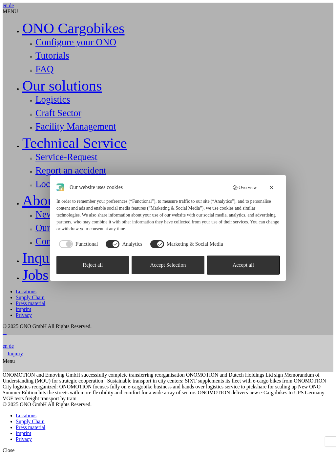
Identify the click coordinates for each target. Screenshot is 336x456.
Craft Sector (58, 113)
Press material (30, 303)
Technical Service (74, 143)
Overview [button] (244, 188)
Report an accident (70, 170)
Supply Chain (30, 297)
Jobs (35, 275)
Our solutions (62, 85)
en (6, 5)
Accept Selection (168, 265)
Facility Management (75, 126)
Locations (26, 291)
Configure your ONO (75, 42)
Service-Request (66, 157)
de (11, 5)
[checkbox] (77, 244)
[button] (272, 187)
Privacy (24, 315)
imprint (23, 309)
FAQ (44, 69)
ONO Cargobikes (73, 28)
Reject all (93, 265)
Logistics (52, 99)
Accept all (243, 265)
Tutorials (52, 55)
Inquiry (44, 258)
